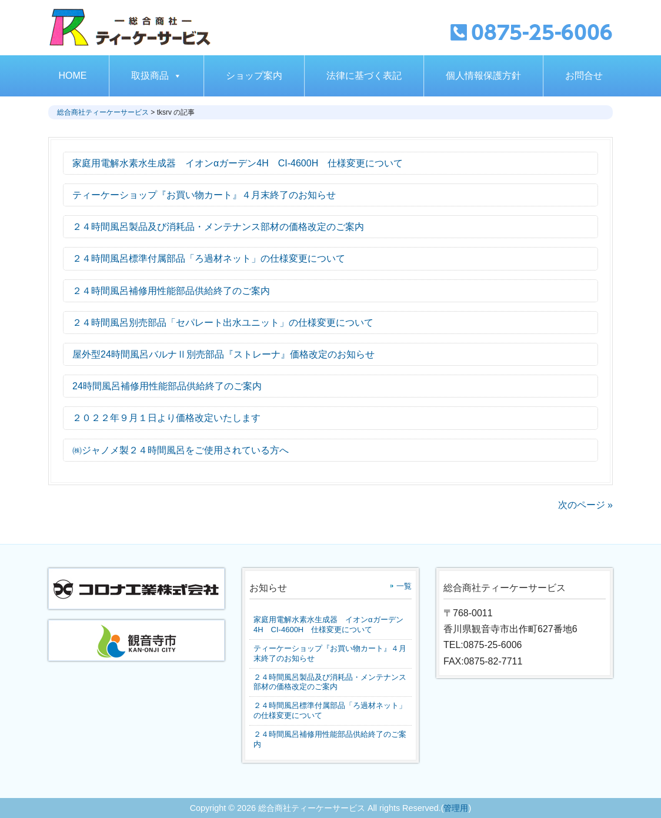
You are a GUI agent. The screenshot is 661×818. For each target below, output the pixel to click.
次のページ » (585, 505)
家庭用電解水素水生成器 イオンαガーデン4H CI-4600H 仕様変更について (328, 624)
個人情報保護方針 (483, 76)
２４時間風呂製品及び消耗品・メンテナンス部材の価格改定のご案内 (329, 682)
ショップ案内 (254, 76)
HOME (73, 76)
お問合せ (584, 76)
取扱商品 (156, 76)
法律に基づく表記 (364, 76)
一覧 (404, 586)
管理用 (455, 808)
